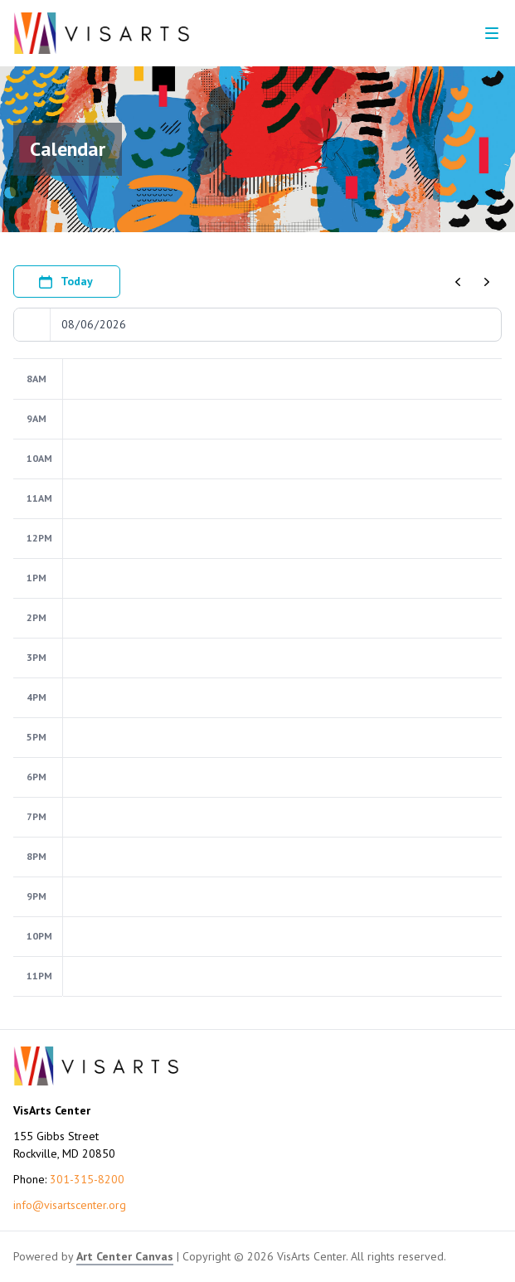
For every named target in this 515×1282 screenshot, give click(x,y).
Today (65, 282)
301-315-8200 (87, 1179)
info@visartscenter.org (69, 1204)
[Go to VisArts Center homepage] (101, 33)
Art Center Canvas (124, 1256)
